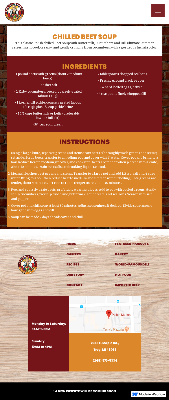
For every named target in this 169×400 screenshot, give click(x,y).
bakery (121, 254)
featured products (132, 244)
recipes (72, 264)
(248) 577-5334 (105, 360)
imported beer (127, 285)
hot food (123, 275)
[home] (14, 12)
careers (73, 254)
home (71, 244)
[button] (158, 10)
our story (75, 275)
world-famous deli (132, 264)
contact (74, 285)
